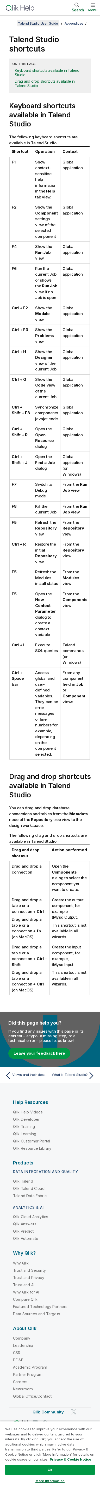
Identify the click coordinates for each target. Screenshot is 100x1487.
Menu (92, 10)
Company (21, 1338)
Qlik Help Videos (28, 1112)
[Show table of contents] (10, 23)
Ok (50, 1470)
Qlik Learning (24, 1134)
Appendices (74, 23)
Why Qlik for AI (26, 1292)
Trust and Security (29, 1270)
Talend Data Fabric (30, 1195)
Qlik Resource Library (32, 1148)
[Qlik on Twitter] (74, 1412)
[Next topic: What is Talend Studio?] (73, 1075)
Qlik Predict (23, 1231)
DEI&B (18, 1360)
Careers (20, 1381)
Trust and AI (23, 1285)
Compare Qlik (25, 1299)
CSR (16, 1352)
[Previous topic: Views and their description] (26, 1075)
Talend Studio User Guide (38, 23)
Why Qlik (21, 1263)
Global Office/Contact (32, 1396)
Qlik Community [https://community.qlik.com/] (48, 1412)
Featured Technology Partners (40, 1306)
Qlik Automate (25, 1238)
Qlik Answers (24, 1224)
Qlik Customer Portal (31, 1141)
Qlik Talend (23, 1181)
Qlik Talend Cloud (29, 1188)
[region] (50, 1454)
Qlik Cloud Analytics (30, 1216)
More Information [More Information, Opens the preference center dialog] (50, 1481)
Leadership (23, 1345)
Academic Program (30, 1367)
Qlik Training (24, 1126)
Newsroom (23, 1389)
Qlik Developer (26, 1119)
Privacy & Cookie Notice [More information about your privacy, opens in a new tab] (70, 1459)
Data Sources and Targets (36, 1314)
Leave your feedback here (39, 1053)
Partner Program (27, 1374)
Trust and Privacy (28, 1277)
